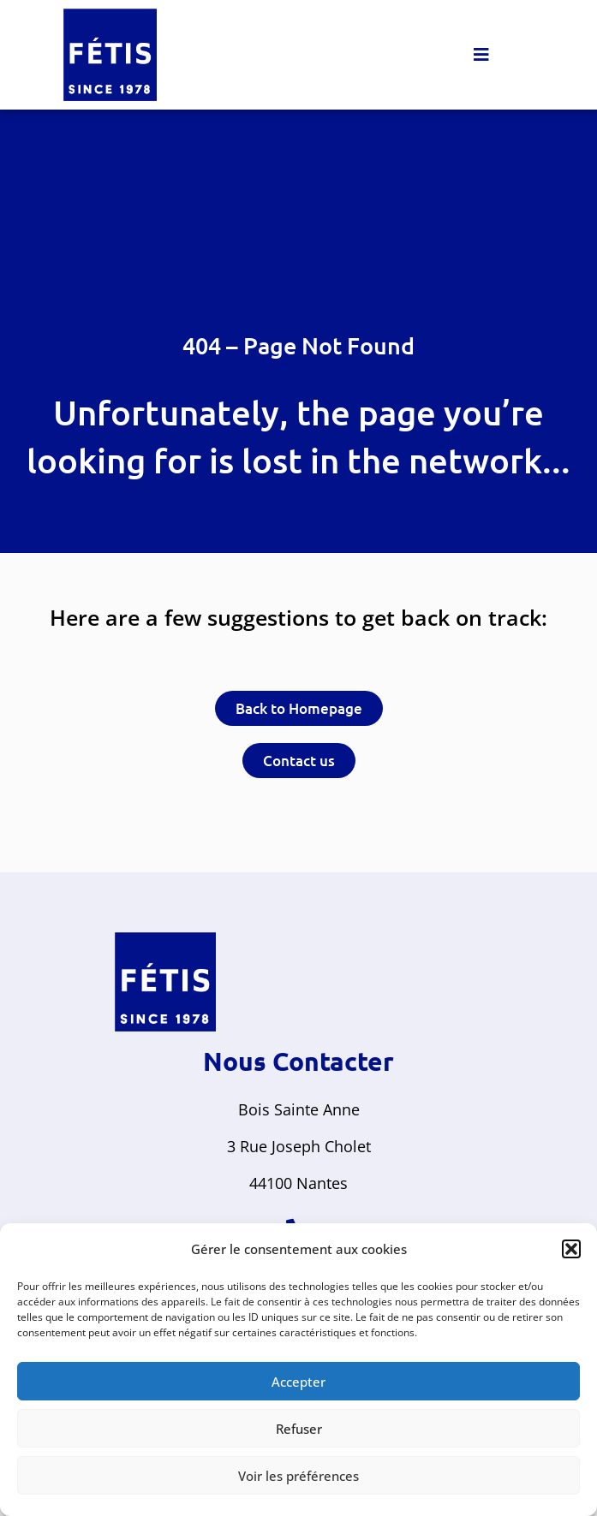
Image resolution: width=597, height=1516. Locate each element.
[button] (571, 1248)
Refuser (299, 1428)
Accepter (298, 1381)
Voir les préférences (298, 1475)
